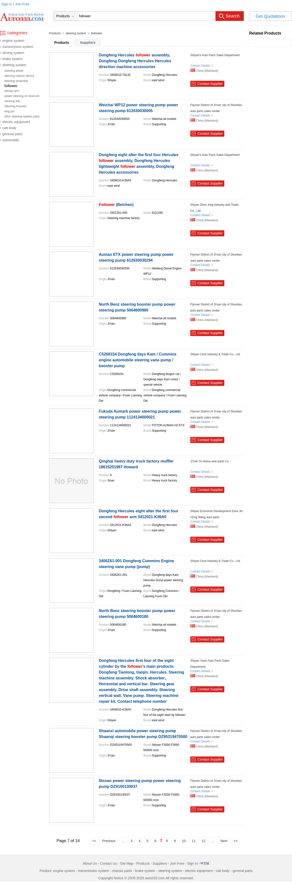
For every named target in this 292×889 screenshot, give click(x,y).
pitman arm (11, 91)
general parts (12, 134)
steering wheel (13, 70)
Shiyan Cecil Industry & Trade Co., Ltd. (215, 354)
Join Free (22, 4)
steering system (14, 65)
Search (232, 16)
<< (94, 841)
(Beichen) (116, 205)
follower (11, 86)
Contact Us (108, 863)
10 (184, 841)
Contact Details (200, 65)
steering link (12, 101)
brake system (12, 59)
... (123, 841)
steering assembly (16, 81)
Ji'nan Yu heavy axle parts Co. (209, 461)
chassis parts (122, 871)
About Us (90, 863)
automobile (10, 140)
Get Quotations (270, 16)
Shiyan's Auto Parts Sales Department (215, 55)
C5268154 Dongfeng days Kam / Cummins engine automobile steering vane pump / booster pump (137, 360)
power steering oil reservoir (21, 96)
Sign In (6, 4)
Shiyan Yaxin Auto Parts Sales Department (209, 663)
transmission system (17, 47)
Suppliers (88, 42)
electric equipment (16, 122)
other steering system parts (22, 116)
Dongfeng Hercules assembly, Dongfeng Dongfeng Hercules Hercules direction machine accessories (135, 61)
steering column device (19, 76)
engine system (13, 41)
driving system (13, 53)
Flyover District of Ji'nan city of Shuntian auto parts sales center (216, 108)
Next (224, 841)
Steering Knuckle (15, 106)
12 (204, 841)
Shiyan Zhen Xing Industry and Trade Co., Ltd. (214, 208)
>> (235, 841)
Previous (108, 841)
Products (55, 33)
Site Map (126, 863)
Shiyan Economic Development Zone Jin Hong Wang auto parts (216, 514)
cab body (9, 128)
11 (194, 841)
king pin (9, 111)
